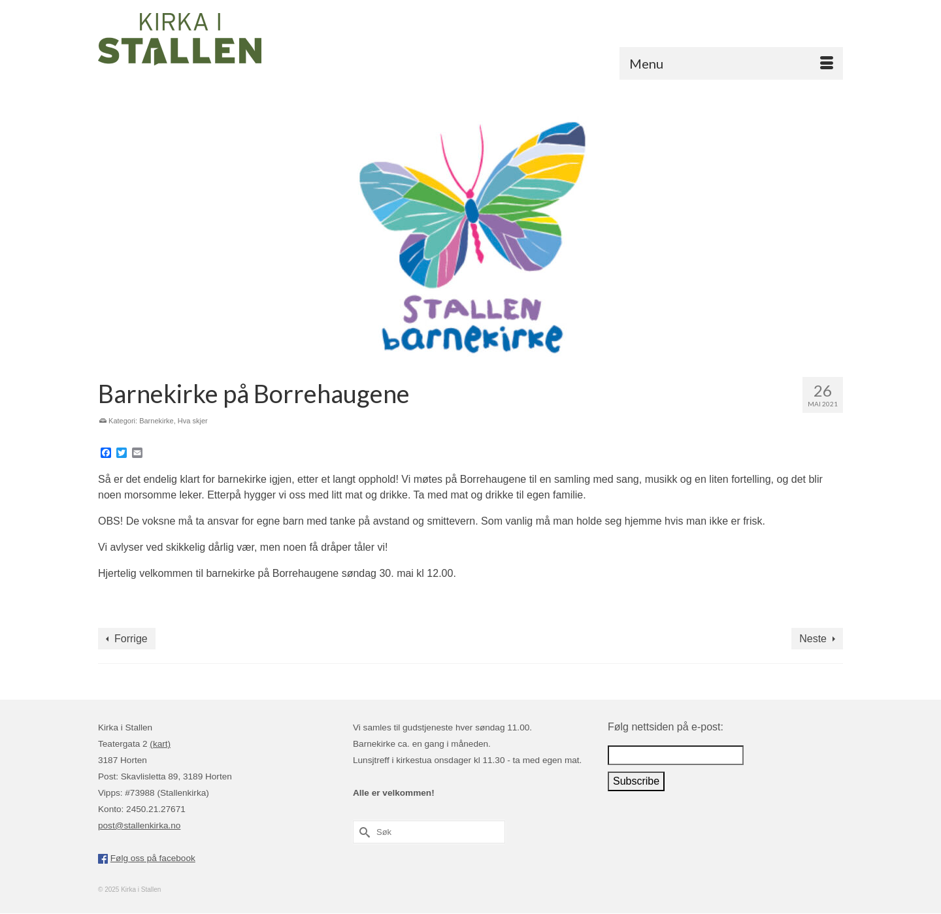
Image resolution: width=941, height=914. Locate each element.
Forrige (131, 638)
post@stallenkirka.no (139, 825)
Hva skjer (193, 421)
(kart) (160, 744)
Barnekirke (156, 421)
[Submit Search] (362, 832)
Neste (813, 638)
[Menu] (731, 63)
